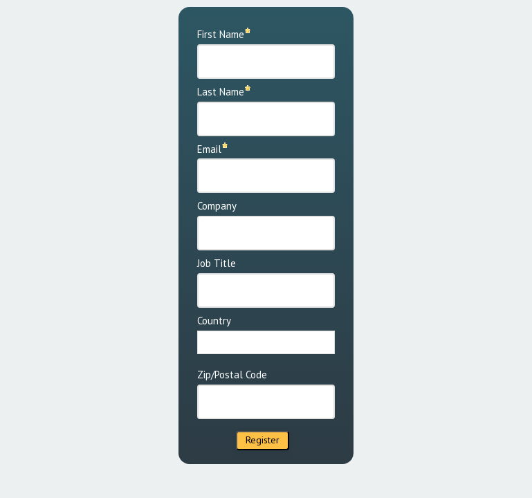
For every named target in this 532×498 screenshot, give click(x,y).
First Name (220, 34)
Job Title (216, 263)
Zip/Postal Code (232, 374)
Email (209, 149)
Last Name (220, 91)
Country (214, 320)
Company (217, 205)
